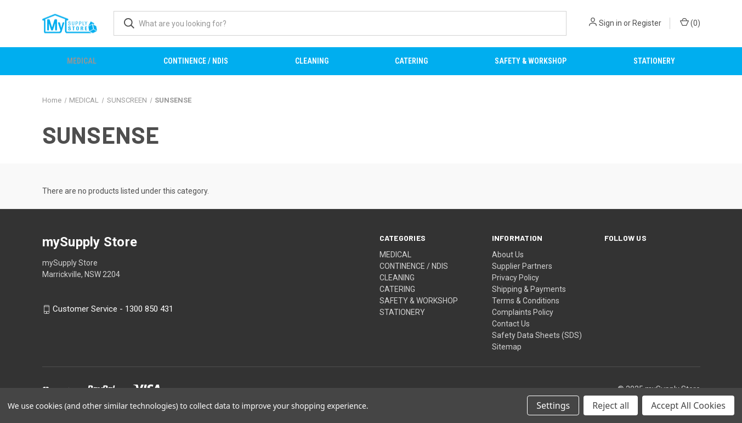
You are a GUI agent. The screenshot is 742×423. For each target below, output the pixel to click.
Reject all (610, 405)
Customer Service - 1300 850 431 (113, 309)
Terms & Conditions (525, 300)
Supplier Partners (522, 266)
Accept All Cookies (688, 405)
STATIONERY (654, 61)
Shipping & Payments (529, 289)
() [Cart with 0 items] (690, 22)
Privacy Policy (515, 277)
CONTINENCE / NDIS (195, 61)
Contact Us (511, 323)
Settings (553, 405)
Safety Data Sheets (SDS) (537, 335)
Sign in (610, 23)
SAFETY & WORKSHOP (531, 61)
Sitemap (507, 346)
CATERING (411, 61)
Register (646, 23)
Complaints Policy (522, 312)
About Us (508, 254)
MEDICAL (82, 61)
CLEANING (311, 61)
